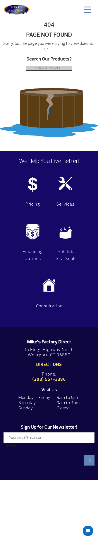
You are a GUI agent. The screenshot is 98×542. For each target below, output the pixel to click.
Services (65, 204)
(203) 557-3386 (49, 379)
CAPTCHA (11, 446)
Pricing (33, 204)
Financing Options (33, 255)
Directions (49, 364)
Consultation (49, 306)
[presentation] (36, 494)
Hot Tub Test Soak (65, 255)
